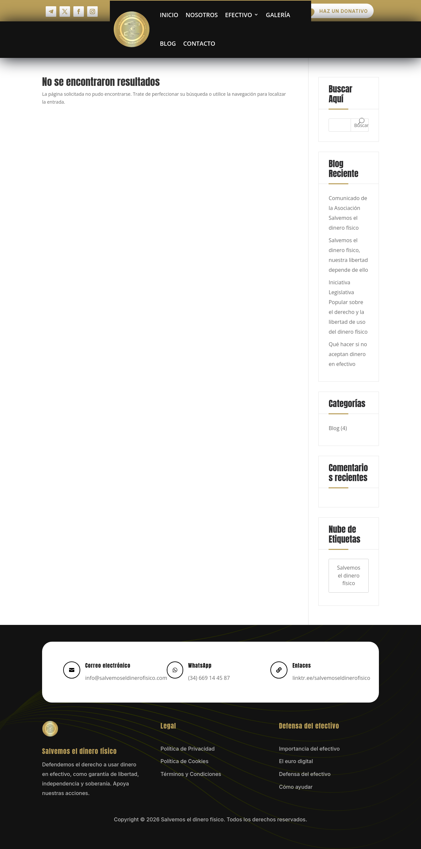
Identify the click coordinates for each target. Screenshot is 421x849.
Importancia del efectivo (309, 748)
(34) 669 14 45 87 (209, 677)
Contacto (198, 43)
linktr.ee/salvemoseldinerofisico (331, 677)
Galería (277, 14)
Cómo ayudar (295, 786)
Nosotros (201, 14)
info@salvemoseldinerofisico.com (126, 677)
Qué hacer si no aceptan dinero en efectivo (348, 353)
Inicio (168, 14)
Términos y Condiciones (191, 773)
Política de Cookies (185, 761)
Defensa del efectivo (305, 773)
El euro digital (296, 761)
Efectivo (237, 14)
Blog (167, 43)
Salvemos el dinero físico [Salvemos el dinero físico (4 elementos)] (348, 574)
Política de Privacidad (188, 748)
